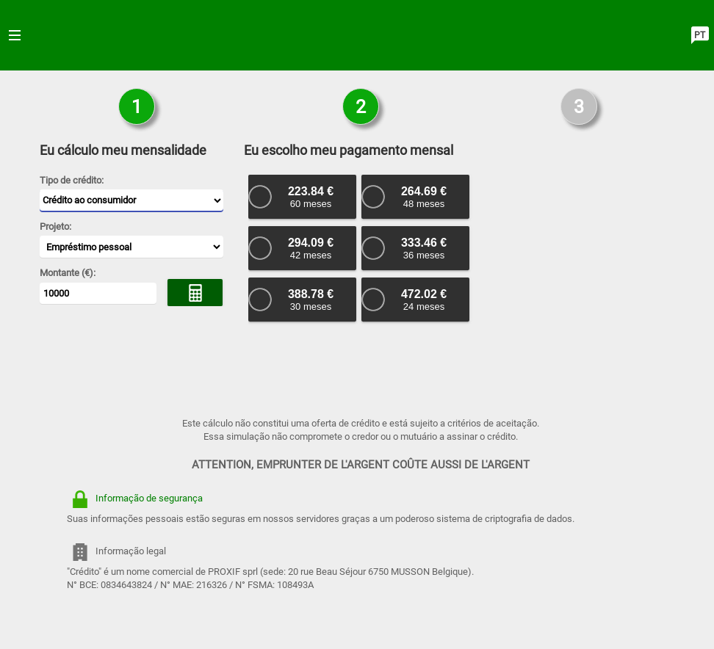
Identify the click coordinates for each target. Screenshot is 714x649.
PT (699, 35)
